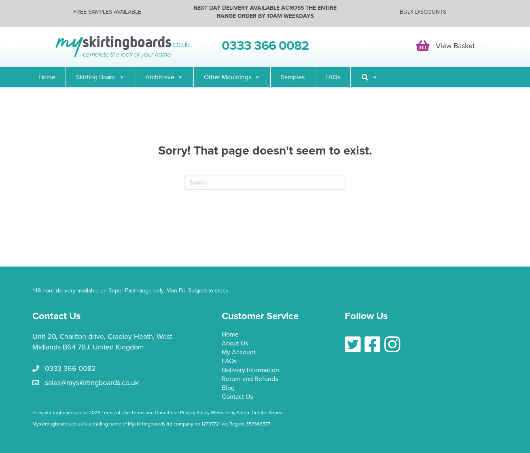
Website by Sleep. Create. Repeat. (248, 412)
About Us (235, 343)
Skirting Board (100, 77)
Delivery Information (250, 370)
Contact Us (237, 397)
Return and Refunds (250, 379)
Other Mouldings (232, 77)
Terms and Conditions (155, 412)
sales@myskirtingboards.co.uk (92, 382)
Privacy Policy (195, 412)
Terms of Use (116, 412)
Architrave (164, 77)
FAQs (332, 77)
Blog (228, 388)
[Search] (369, 77)
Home (46, 77)
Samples (293, 77)
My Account (239, 352)
